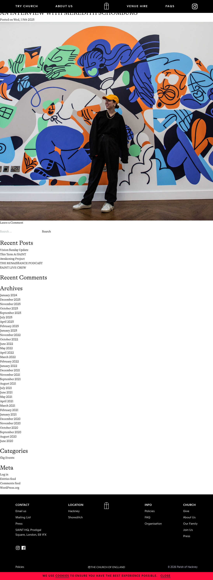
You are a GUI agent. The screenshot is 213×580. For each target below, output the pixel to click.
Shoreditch (75, 517)
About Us (189, 517)
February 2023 (9, 326)
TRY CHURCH (26, 6)
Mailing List (23, 517)
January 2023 (8, 330)
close (165, 575)
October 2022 (9, 339)
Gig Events (7, 457)
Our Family (190, 523)
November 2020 (10, 423)
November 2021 (10, 374)
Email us (20, 511)
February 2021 (9, 410)
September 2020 (10, 432)
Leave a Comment (11, 222)
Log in (4, 474)
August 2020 (8, 436)
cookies (62, 575)
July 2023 (6, 317)
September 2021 (10, 379)
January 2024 (8, 295)
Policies (150, 511)
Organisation (153, 523)
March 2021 (7, 405)
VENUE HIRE (137, 6)
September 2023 (10, 313)
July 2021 (6, 388)
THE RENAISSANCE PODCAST (21, 263)
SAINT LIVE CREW (13, 267)
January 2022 (8, 366)
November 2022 (10, 335)
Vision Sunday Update (14, 250)
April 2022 (7, 352)
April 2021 (6, 401)
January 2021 (8, 414)
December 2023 (10, 299)
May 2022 (6, 348)
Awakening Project (12, 258)
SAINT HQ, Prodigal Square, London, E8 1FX (30, 532)
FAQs (169, 6)
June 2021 (6, 392)
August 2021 (8, 383)
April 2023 (7, 321)
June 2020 (6, 441)
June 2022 (6, 343)
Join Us (188, 530)
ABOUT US (64, 6)
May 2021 (6, 397)
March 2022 (8, 357)
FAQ (147, 517)
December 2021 (10, 370)
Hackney (74, 511)
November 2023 (10, 304)
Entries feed (8, 479)
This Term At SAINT (13, 254)
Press (18, 523)
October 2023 (9, 308)
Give (186, 511)
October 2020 (9, 427)
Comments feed (10, 483)
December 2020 (10, 419)
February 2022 (9, 361)
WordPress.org (9, 487)
